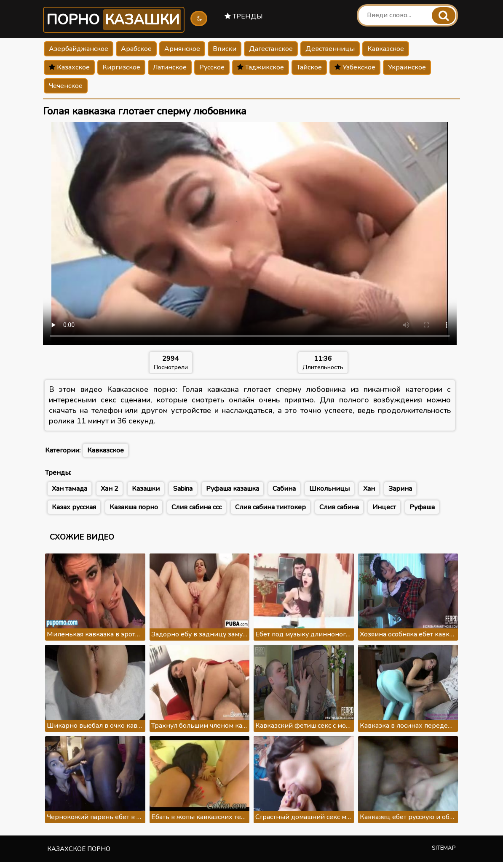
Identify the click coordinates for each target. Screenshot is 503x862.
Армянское (182, 48)
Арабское (136, 48)
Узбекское (354, 67)
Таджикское (260, 67)
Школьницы (329, 488)
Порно (113, 19)
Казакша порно (134, 507)
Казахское (69, 67)
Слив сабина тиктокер (270, 507)
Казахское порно (78, 849)
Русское (212, 67)
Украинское (407, 67)
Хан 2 (109, 488)
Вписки (224, 48)
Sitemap (444, 848)
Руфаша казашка (232, 488)
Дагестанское (271, 48)
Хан (369, 488)
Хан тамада (69, 488)
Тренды (244, 16)
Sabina (183, 488)
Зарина (400, 488)
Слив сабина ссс (196, 507)
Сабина (284, 488)
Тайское (309, 67)
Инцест (384, 507)
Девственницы (330, 48)
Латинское (170, 67)
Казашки (146, 488)
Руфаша (422, 507)
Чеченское (66, 85)
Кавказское (385, 48)
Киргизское (121, 67)
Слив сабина (339, 507)
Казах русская (74, 507)
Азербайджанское (78, 48)
